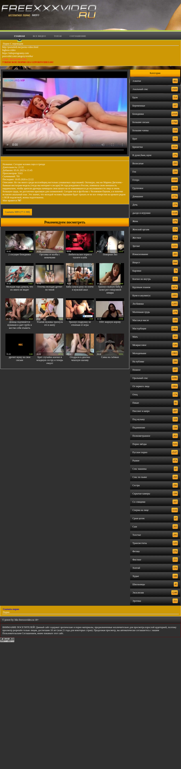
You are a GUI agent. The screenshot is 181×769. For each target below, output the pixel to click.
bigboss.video (8, 50)
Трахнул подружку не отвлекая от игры (80, 323)
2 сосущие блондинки (19, 254)
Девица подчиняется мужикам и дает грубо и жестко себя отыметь (19, 324)
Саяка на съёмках (110, 357)
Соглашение (78, 36)
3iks (16, 619)
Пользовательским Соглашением (19, 633)
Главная (19, 36)
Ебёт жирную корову (110, 321)
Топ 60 (58, 36)
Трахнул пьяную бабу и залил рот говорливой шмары (110, 289)
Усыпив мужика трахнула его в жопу (50, 323)
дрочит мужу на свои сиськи (19, 359)
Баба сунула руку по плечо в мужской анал (80, 288)
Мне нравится (12, 200)
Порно (5, 612)
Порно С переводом (12, 43)
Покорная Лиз (110, 254)
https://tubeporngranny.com (15, 53)
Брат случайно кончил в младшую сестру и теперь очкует (49, 360)
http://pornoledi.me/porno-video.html (20, 47)
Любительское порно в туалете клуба (80, 256)
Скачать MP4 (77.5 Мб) (17, 212)
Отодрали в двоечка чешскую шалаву (80, 359)
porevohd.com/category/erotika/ (17, 56)
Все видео (39, 36)
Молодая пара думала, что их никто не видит (19, 288)
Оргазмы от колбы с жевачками (49, 256)
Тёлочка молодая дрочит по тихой (49, 288)
